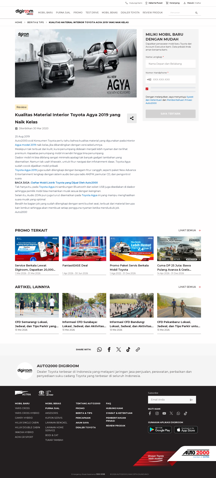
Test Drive (92, 12)
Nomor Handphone (157, 72)
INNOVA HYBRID (24, 432)
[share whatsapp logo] (99, 349)
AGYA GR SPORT (24, 437)
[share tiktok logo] (128, 349)
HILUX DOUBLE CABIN (27, 427)
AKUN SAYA (82, 422)
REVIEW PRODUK (115, 425)
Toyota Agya (47, 186)
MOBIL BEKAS (53, 403)
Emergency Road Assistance (88, 474)
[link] (37, 313)
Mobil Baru (45, 12)
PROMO (80, 408)
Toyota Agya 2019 (26, 170)
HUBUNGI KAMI (114, 408)
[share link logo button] (137, 349)
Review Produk (153, 12)
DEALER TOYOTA (86, 427)
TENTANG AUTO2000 (88, 403)
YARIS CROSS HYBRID (27, 413)
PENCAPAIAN (83, 418)
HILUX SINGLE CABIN (27, 422)
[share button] (132, 118)
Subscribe (153, 393)
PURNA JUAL (52, 408)
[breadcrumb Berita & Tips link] (35, 22)
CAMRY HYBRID (24, 418)
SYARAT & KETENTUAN (119, 413)
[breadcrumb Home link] (18, 22)
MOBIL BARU (22, 403)
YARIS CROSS (22, 408)
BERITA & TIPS (84, 413)
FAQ (108, 403)
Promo (78, 12)
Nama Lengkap (155, 57)
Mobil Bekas (110, 12)
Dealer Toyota (130, 12)
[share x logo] (118, 349)
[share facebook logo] (109, 349)
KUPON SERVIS (53, 418)
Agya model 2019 (25, 144)
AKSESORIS (51, 413)
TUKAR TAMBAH (54, 440)
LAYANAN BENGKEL (56, 422)
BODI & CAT (51, 435)
